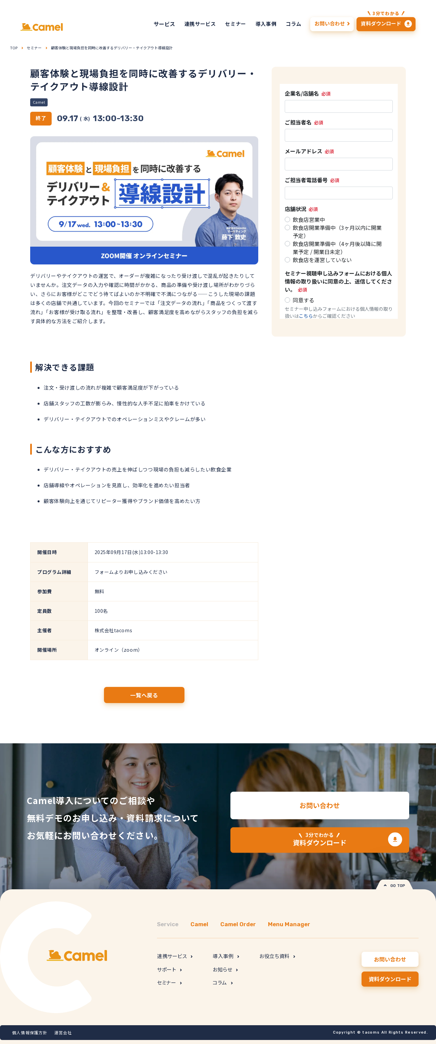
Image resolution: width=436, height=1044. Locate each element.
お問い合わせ (319, 805)
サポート (169, 969)
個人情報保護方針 (30, 1032)
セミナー (34, 48)
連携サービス (175, 955)
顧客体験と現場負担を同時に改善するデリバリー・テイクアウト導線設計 (112, 48)
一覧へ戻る (144, 695)
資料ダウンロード (319, 840)
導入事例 (226, 955)
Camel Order (238, 924)
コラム (222, 982)
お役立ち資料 (277, 955)
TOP (13, 48)
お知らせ (225, 969)
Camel (39, 102)
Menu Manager (289, 924)
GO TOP (394, 886)
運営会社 (63, 1032)
